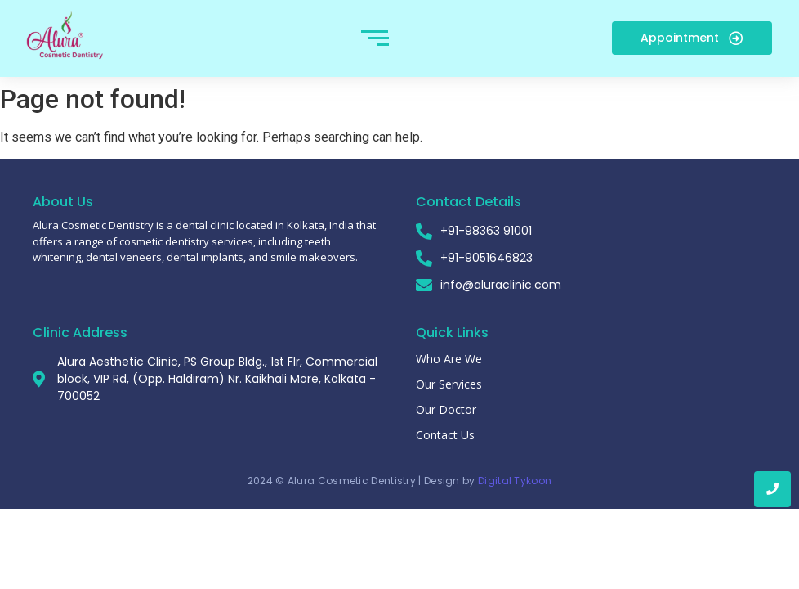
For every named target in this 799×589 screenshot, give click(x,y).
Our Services (449, 384)
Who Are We (449, 358)
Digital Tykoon (514, 481)
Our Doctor (446, 409)
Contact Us (445, 435)
